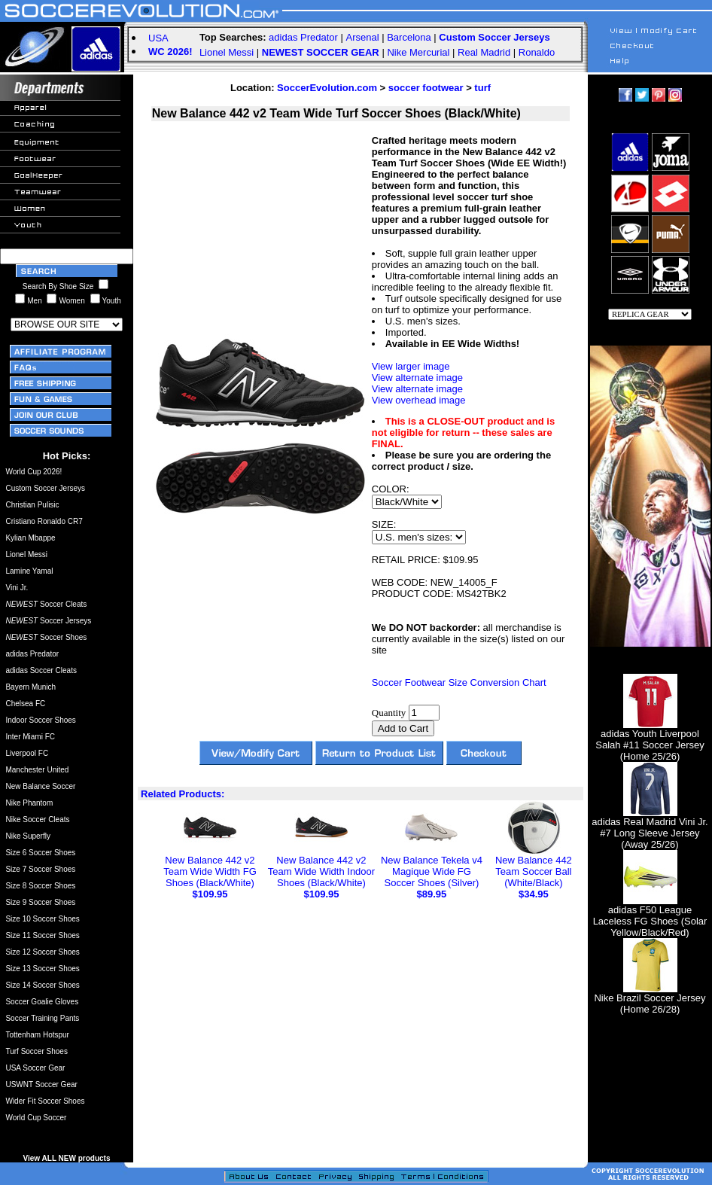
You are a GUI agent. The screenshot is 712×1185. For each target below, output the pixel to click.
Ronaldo (537, 52)
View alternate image (417, 377)
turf (482, 87)
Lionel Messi (226, 52)
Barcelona (409, 37)
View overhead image (419, 400)
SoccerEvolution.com (327, 87)
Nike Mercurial (418, 52)
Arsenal (362, 37)
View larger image (411, 366)
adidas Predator (303, 37)
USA (158, 38)
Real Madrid (484, 52)
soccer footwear (426, 87)
